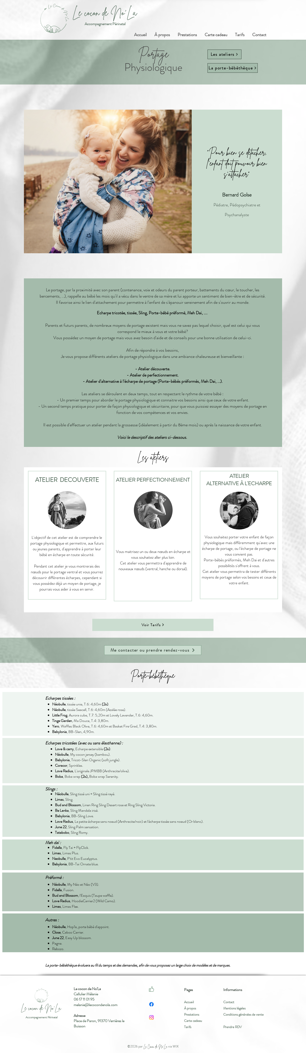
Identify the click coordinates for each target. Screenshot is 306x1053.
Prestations (191, 1014)
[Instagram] (151, 1017)
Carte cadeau (193, 1020)
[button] (187, 33)
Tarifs (187, 1027)
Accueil (189, 1002)
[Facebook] (151, 1004)
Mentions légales (234, 1008)
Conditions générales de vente (243, 1014)
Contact (228, 1002)
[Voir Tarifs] (153, 625)
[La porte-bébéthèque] (233, 68)
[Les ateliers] (224, 54)
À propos (190, 1008)
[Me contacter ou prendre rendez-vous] (152, 650)
